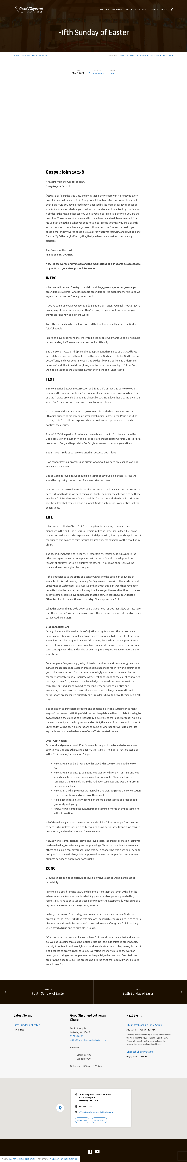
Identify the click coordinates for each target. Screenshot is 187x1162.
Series (134, 55)
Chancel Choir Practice (139, 1051)
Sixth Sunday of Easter (139, 993)
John (112, 73)
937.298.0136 (76, 1036)
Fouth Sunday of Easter (48, 993)
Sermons (25, 55)
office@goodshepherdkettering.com (88, 1040)
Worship (117, 10)
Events (128, 10)
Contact (153, 10)
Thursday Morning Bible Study (144, 1024)
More (164, 10)
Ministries (140, 10)
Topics (123, 55)
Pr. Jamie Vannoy (97, 73)
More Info (82, 1120)
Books (144, 55)
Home (16, 55)
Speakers (155, 55)
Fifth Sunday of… (40, 55)
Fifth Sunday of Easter (27, 1024)
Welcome (104, 10)
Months (168, 55)
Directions (99, 1120)
